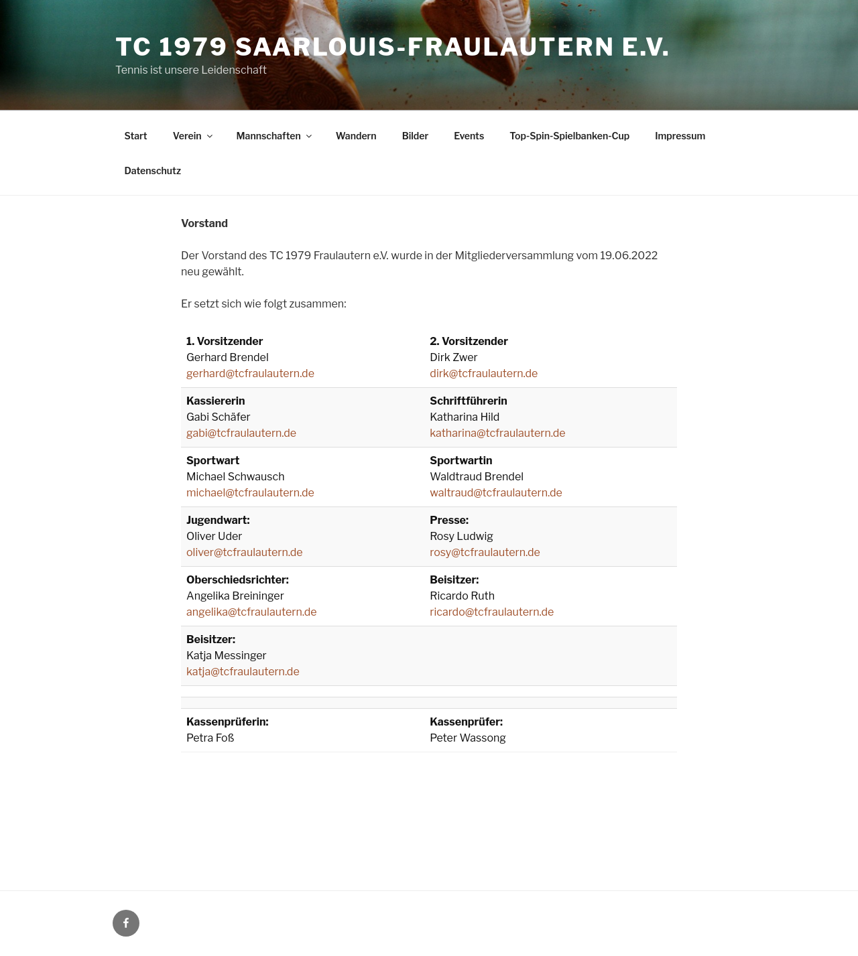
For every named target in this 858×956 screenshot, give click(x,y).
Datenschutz (153, 170)
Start (136, 135)
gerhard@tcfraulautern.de (250, 373)
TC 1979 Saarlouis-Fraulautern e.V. (392, 47)
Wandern (356, 135)
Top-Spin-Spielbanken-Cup (569, 135)
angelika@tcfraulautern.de (251, 612)
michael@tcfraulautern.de (250, 492)
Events (469, 135)
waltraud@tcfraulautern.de (496, 492)
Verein (193, 135)
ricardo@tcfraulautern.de (492, 612)
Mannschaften (275, 135)
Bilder (415, 135)
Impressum (680, 135)
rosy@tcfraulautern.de (485, 552)
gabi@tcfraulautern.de (241, 433)
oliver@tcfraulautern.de (244, 552)
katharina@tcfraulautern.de (497, 433)
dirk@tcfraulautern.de (484, 373)
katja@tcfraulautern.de (243, 671)
